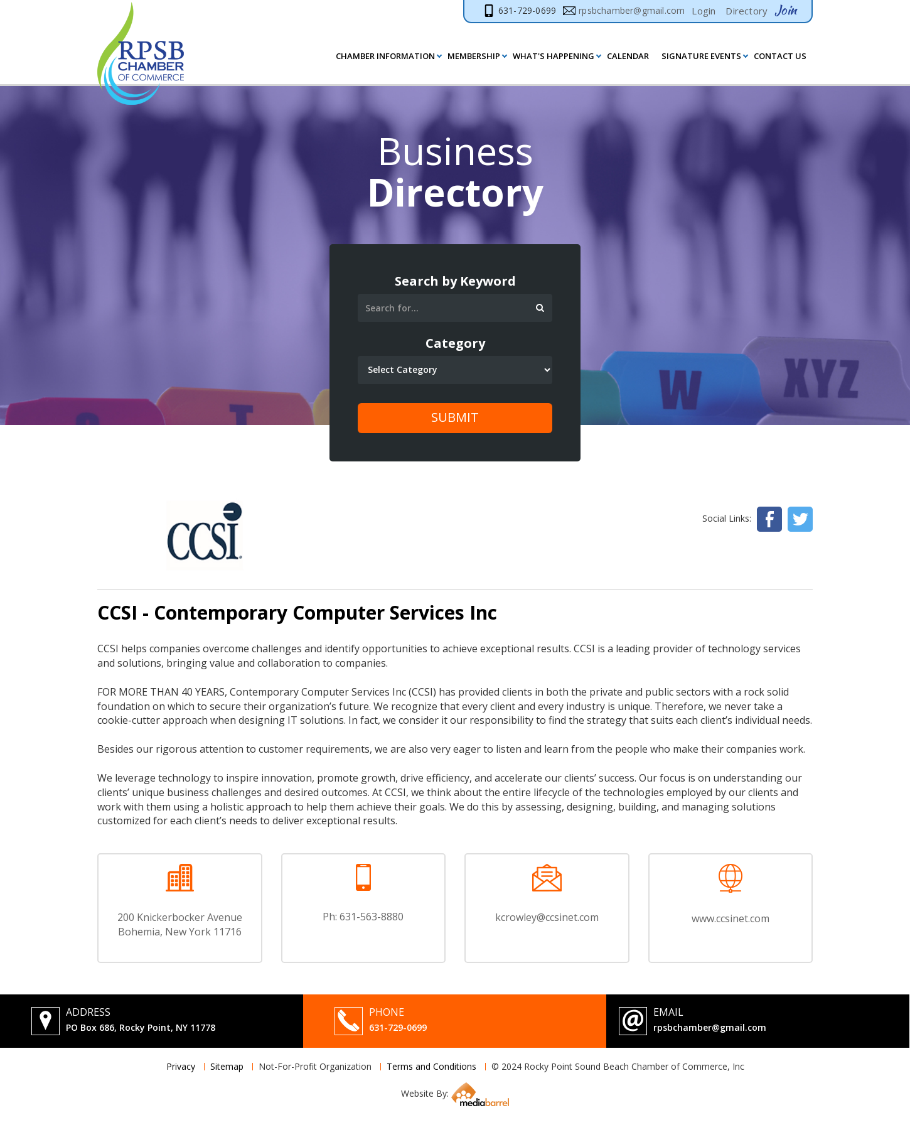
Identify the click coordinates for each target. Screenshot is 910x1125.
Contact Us (780, 56)
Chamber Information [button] (385, 56)
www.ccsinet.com (730, 918)
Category (455, 343)
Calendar (628, 56)
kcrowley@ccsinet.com (547, 917)
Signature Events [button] (701, 56)
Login (703, 10)
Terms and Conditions (431, 1066)
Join (785, 10)
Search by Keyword (455, 280)
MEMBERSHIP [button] (473, 56)
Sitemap (227, 1066)
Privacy (180, 1066)
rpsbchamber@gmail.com (709, 1027)
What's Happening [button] (553, 56)
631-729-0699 (398, 1027)
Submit (455, 417)
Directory (746, 10)
